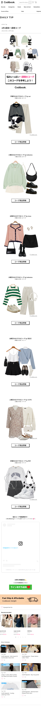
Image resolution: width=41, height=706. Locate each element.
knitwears (16, 632)
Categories (11, 7)
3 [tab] (20, 637)
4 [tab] (23, 637)
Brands (3, 7)
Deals (19, 7)
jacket (28, 632)
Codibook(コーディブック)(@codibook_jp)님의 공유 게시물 (20, 569)
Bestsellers (37, 7)
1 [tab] (16, 637)
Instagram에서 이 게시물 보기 (10, 547)
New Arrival (27, 7)
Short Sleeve (3, 632)
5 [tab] (25, 637)
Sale (22, 11)
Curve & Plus (4, 11)
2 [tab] (18, 637)
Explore (39, 11)
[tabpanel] (7, 625)
